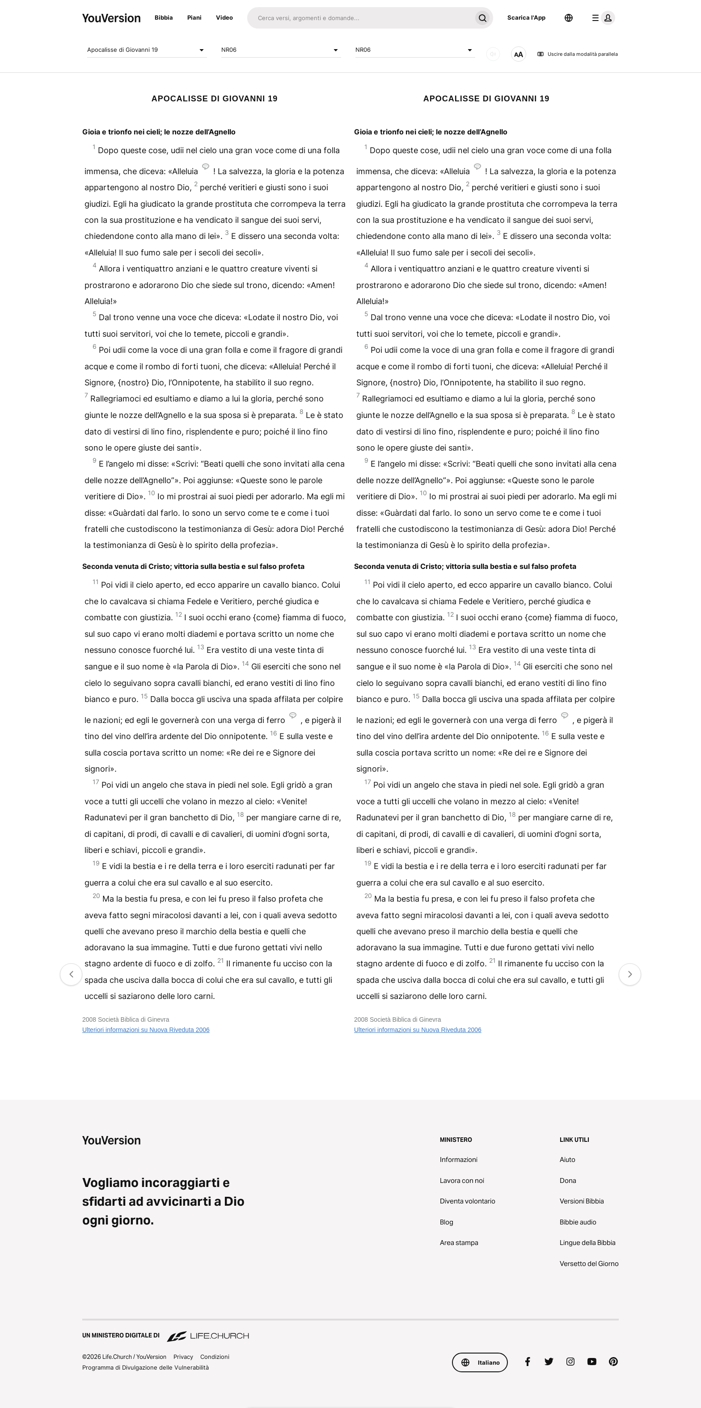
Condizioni (214, 1356)
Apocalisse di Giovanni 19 (147, 50)
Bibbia (164, 17)
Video (224, 17)
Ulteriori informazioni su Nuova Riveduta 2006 (146, 1029)
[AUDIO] (493, 54)
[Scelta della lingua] (569, 18)
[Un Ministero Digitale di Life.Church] (350, 1331)
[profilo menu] (602, 18)
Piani (194, 17)
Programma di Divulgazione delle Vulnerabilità (145, 1367)
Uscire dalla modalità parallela (577, 54)
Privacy (183, 1356)
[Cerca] (359, 18)
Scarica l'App (526, 17)
